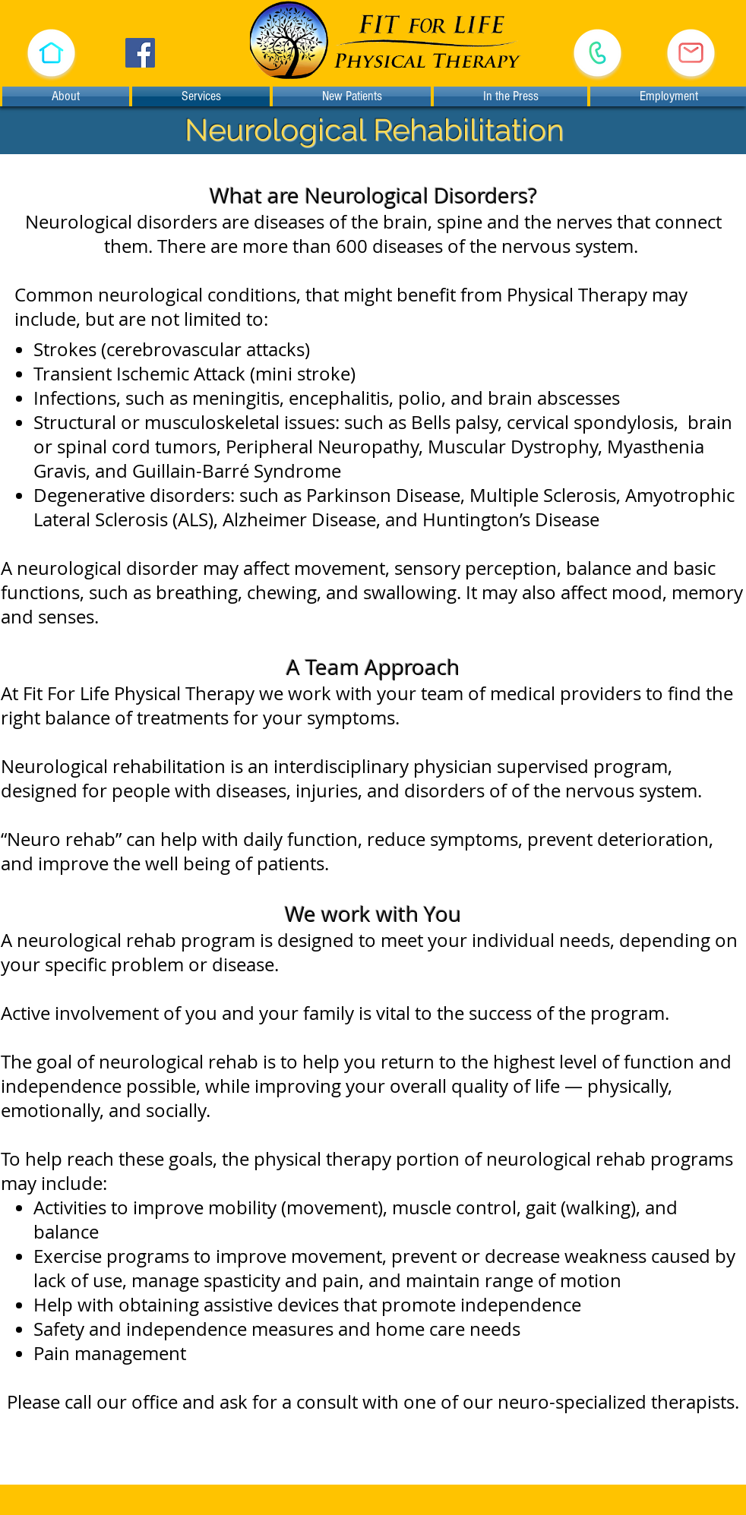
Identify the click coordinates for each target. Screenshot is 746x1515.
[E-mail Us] (691, 53)
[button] (51, 53)
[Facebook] (140, 53)
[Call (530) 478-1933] (597, 53)
